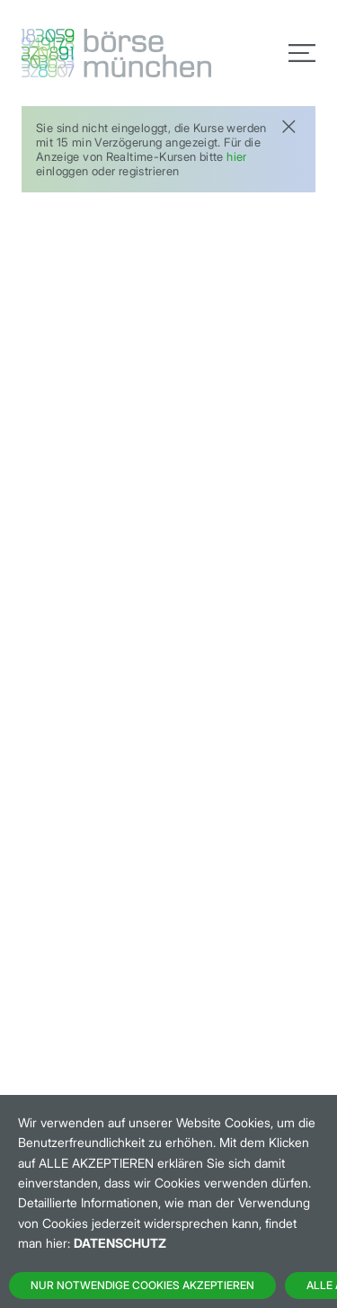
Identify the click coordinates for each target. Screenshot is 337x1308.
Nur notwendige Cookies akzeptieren (142, 1285)
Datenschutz (120, 1242)
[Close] (288, 124)
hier (236, 156)
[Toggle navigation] (301, 53)
